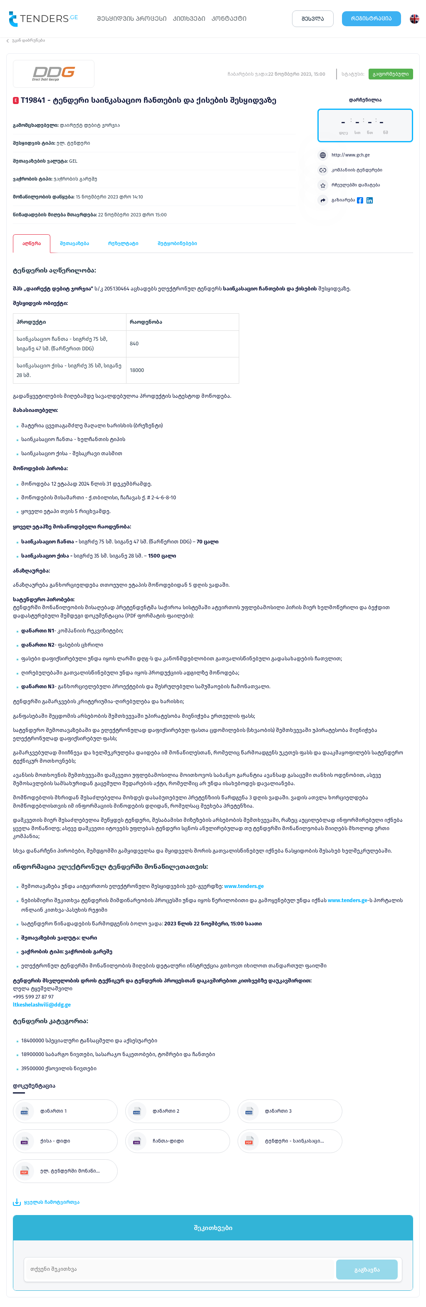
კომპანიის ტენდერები (349, 170)
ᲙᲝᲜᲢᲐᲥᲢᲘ (228, 18)
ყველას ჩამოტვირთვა (46, 1202)
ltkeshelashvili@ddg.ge (42, 1005)
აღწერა (31, 243)
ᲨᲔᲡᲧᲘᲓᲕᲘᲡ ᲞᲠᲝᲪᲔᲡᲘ (131, 18)
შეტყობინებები (177, 243)
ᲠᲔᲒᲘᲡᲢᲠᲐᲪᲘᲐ (371, 18)
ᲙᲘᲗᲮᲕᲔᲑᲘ (189, 18)
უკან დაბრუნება (25, 40)
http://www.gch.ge (343, 155)
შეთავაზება (74, 243)
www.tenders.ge (244, 886)
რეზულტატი (123, 243)
